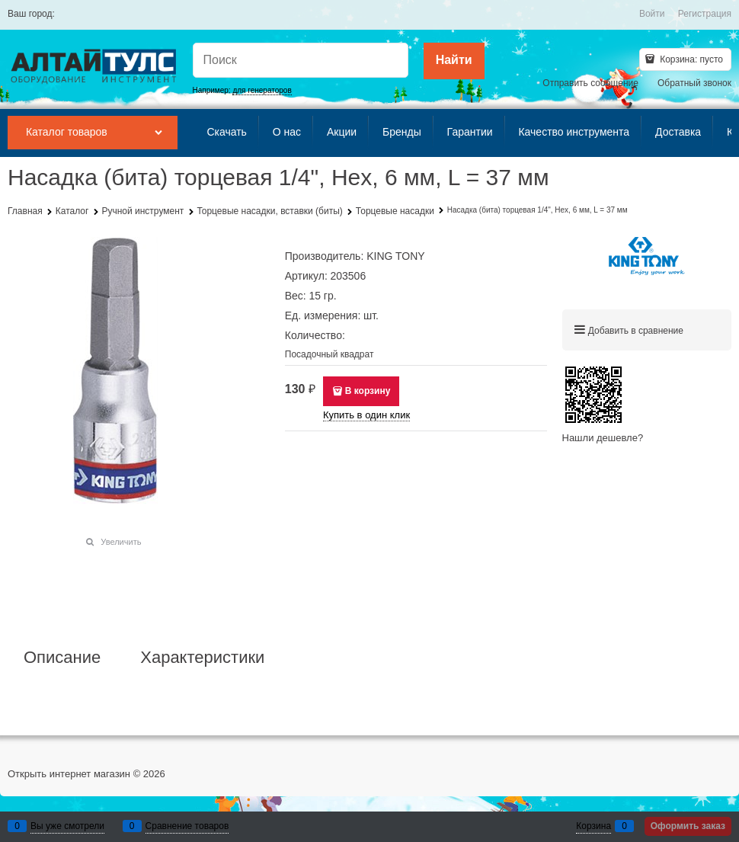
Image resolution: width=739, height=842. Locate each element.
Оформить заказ (688, 826)
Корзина (593, 826)
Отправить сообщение (590, 83)
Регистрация (704, 13)
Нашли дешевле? (603, 437)
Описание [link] (62, 657)
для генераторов (261, 90)
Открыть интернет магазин (69, 774)
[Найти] (454, 61)
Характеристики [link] (202, 657)
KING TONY (395, 256)
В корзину (368, 391)
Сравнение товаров (187, 826)
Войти (652, 13)
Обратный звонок (694, 83)
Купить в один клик (366, 415)
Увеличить (121, 541)
